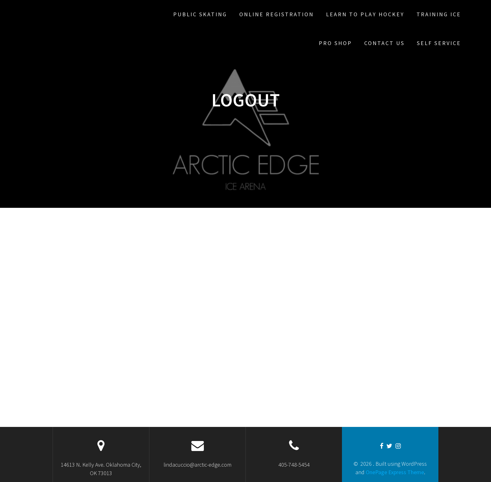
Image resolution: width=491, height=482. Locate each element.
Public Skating (200, 14)
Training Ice (438, 14)
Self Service (439, 43)
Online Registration (276, 14)
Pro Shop (335, 43)
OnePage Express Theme (395, 472)
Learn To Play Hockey (365, 14)
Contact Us (384, 43)
